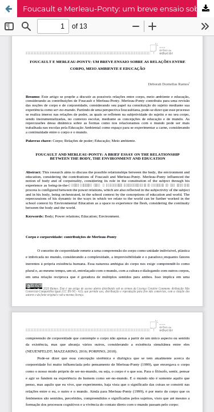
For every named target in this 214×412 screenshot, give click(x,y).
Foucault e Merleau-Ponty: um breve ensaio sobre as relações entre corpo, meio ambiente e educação (118, 8)
